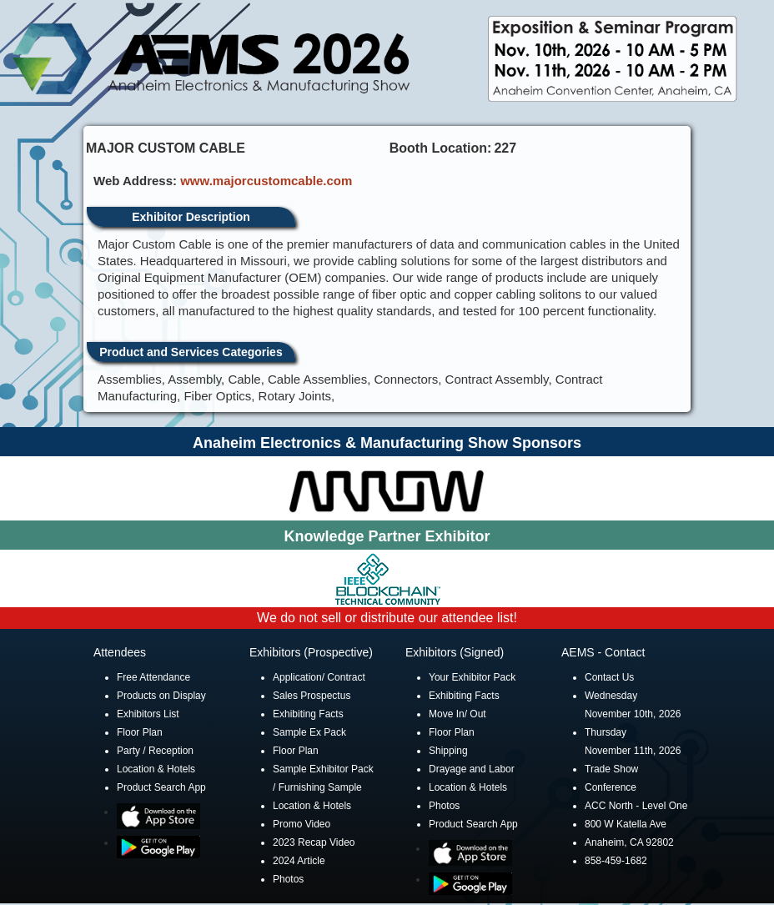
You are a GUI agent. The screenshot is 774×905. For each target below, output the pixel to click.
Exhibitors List (148, 714)
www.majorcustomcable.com (266, 180)
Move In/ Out (457, 714)
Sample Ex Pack (309, 732)
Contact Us (609, 677)
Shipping (448, 751)
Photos (288, 879)
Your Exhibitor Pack (472, 677)
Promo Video (301, 824)
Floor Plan (140, 732)
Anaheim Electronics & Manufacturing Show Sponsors (387, 443)
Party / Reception (155, 751)
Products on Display (161, 695)
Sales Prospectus (311, 695)
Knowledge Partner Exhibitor (387, 536)
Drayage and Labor (472, 769)
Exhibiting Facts (308, 714)
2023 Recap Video (314, 842)
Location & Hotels (156, 769)
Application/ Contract (319, 677)
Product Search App (161, 787)
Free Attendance (153, 677)
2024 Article (299, 861)
